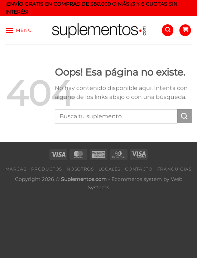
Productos (46, 169)
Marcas (15, 169)
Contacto (138, 169)
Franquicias (174, 169)
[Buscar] (167, 30)
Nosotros (80, 169)
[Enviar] (184, 116)
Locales (109, 169)
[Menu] (18, 30)
